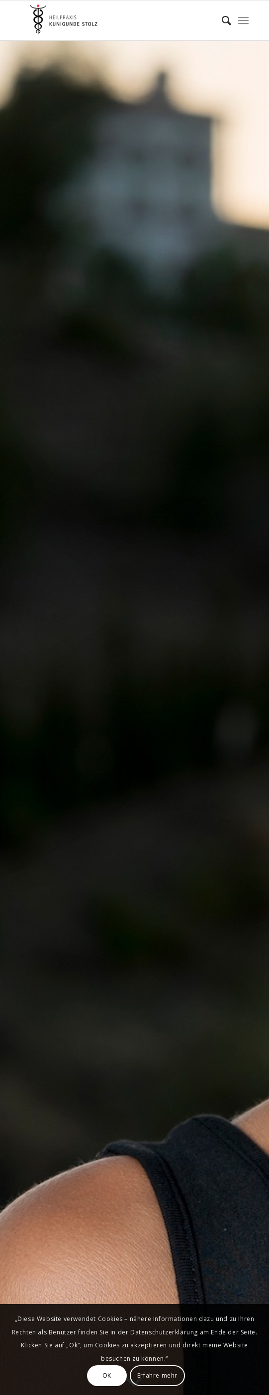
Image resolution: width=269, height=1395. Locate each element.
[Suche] (221, 20)
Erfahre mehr (157, 1375)
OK (106, 1375)
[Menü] (243, 20)
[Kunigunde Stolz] (111, 20)
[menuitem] (221, 20)
